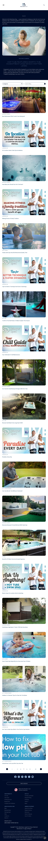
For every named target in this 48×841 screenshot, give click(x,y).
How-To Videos (28, 816)
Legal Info (27, 827)
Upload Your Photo (28, 808)
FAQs (5, 814)
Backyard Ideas (7, 810)
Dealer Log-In (7, 820)
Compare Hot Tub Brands (9, 803)
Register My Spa (28, 810)
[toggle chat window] (45, 838)
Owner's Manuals (28, 814)
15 (30, 769)
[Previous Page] (7, 769)
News (26, 803)
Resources (27, 812)
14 (26, 769)
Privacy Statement (34, 827)
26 (35, 769)
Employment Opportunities (11, 822)
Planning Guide (7, 812)
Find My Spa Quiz (8, 799)
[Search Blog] (35, 83)
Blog (5, 808)
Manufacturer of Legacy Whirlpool (24, 828)
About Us (6, 818)
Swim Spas (6, 797)
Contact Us (6, 816)
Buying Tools (7, 801)
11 (17, 769)
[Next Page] (41, 769)
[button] (44, 5)
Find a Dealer (24, 783)
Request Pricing (28, 797)
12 (20, 769)
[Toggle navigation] (3, 5)
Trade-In (26, 801)
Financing (27, 799)
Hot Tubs (6, 795)
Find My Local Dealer (29, 795)
